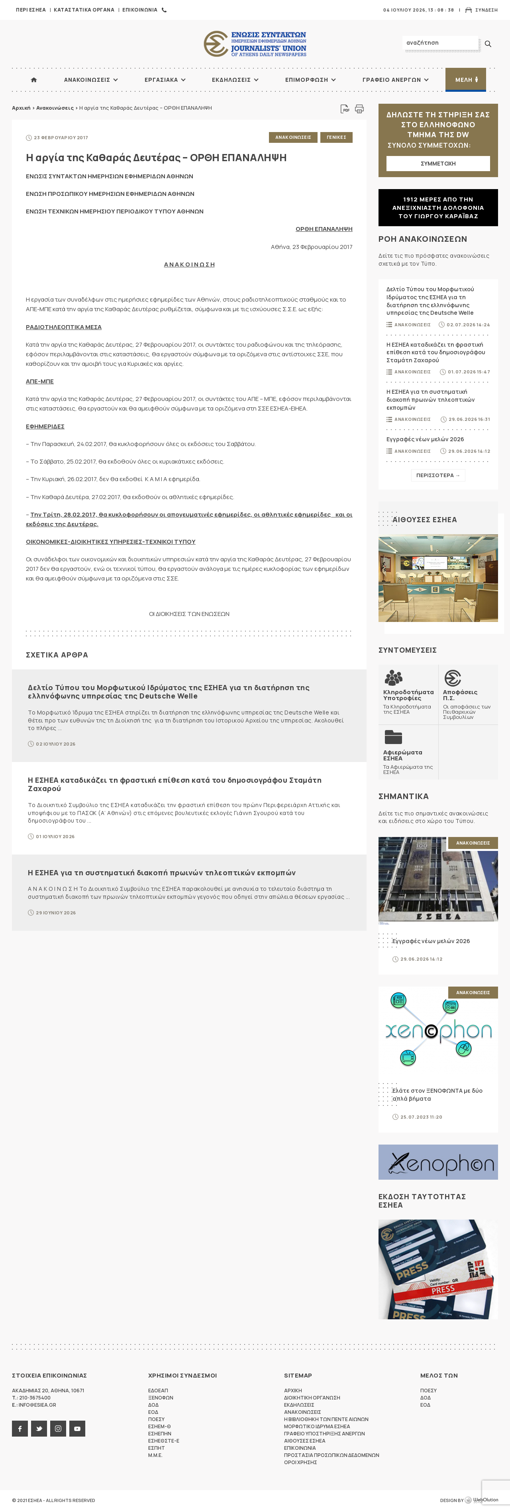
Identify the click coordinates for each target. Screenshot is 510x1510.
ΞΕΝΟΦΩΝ (160, 1397)
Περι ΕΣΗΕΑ (31, 9)
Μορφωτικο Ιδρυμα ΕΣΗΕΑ (317, 1426)
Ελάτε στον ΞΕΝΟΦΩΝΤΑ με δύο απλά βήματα (437, 1094)
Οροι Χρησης (300, 1462)
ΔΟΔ (153, 1404)
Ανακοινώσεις (55, 107)
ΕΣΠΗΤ (156, 1447)
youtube (77, 1428)
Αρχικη (293, 1390)
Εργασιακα (161, 79)
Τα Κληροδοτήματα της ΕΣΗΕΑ (408, 701)
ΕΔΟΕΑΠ (158, 1390)
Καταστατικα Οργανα (84, 9)
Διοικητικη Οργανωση (312, 1397)
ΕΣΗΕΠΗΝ (159, 1433)
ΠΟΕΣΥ (156, 1418)
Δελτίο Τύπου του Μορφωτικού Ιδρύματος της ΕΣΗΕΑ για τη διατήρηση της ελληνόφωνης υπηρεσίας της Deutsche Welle (169, 691)
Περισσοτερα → (438, 475)
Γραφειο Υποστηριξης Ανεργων (324, 1433)
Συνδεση (486, 10)
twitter (39, 1428)
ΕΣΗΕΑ (255, 44)
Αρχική (21, 107)
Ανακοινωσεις (87, 79)
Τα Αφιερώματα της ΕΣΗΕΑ (408, 761)
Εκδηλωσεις (231, 79)
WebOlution (481, 1500)
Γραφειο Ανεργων (392, 79)
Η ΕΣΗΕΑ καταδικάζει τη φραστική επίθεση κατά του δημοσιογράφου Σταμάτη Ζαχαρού (175, 783)
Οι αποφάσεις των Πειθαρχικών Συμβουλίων (468, 704)
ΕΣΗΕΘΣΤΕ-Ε (163, 1440)
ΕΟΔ (153, 1411)
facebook (20, 1428)
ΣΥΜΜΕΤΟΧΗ (438, 163)
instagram (58, 1428)
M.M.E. (155, 1454)
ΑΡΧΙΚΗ (34, 80)
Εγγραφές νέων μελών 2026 (425, 439)
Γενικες (337, 137)
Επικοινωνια (140, 9)
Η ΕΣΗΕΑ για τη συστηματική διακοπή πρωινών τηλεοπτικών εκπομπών (162, 871)
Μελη (464, 79)
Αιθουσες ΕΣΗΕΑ (424, 519)
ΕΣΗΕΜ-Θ (159, 1426)
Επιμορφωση (306, 79)
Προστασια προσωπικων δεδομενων (331, 1454)
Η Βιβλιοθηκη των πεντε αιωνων (326, 1418)
